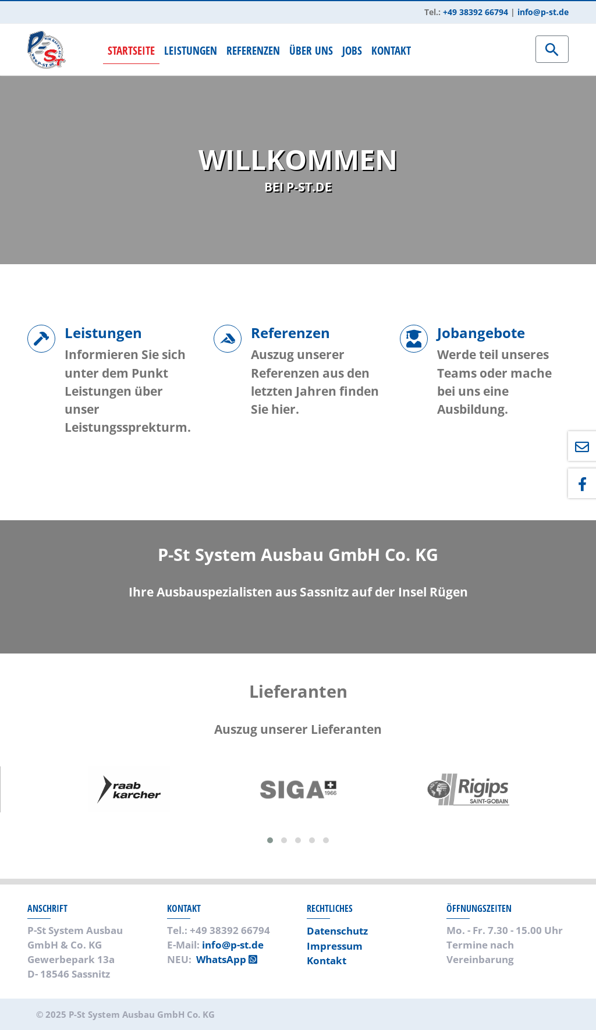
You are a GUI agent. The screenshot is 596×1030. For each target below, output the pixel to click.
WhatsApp (226, 959)
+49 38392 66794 (475, 11)
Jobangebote (481, 332)
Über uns (311, 50)
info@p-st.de (543, 11)
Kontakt (391, 50)
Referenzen (253, 50)
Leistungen (190, 50)
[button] (270, 840)
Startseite (131, 50)
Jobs (352, 50)
